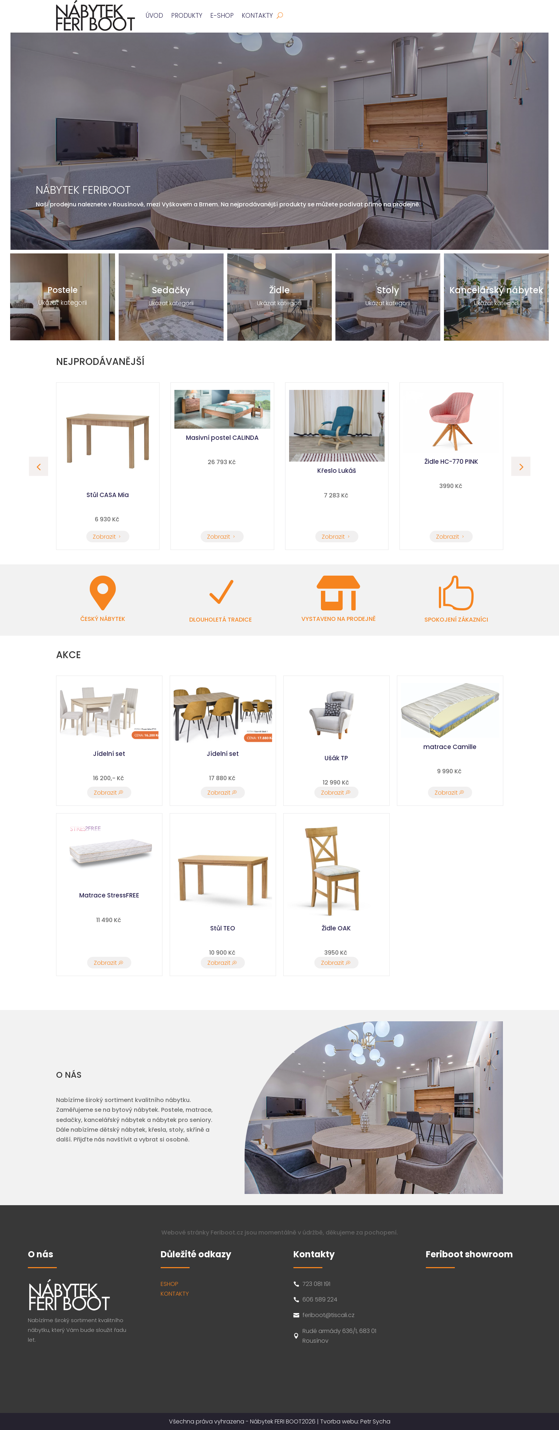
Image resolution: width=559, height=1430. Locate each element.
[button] (520, 466)
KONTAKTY (175, 1294)
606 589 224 (319, 1299)
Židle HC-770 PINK (108, 461)
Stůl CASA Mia (222, 495)
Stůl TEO (222, 928)
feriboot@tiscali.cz (328, 1315)
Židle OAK (336, 928)
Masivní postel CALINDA (336, 437)
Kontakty (257, 15)
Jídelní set (109, 753)
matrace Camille (450, 747)
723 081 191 (316, 1284)
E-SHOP (222, 15)
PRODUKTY (186, 15)
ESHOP (169, 1284)
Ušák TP (336, 758)
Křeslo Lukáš (451, 470)
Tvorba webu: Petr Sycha (355, 1421)
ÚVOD (154, 15)
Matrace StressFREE (109, 895)
